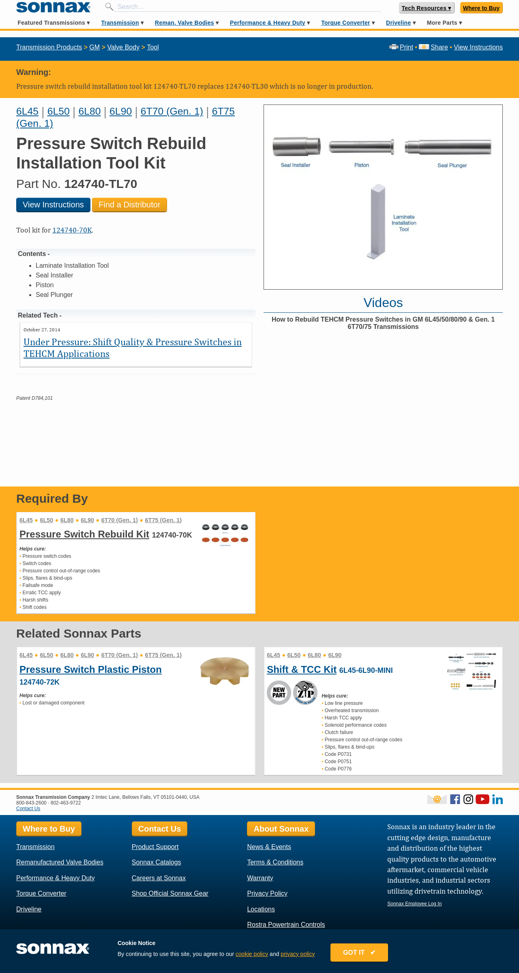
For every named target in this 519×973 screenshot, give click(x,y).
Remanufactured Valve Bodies (59, 862)
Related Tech (38, 315)
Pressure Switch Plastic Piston (90, 669)
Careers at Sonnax (159, 878)
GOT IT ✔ (361, 953)
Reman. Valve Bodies (184, 22)
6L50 (58, 111)
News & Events (269, 846)
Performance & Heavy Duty (267, 22)
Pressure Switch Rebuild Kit (84, 534)
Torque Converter (345, 22)
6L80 (89, 111)
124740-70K (72, 230)
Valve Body (123, 47)
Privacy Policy (267, 893)
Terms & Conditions (275, 862)
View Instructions (478, 47)
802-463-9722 (66, 803)
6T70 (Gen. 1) (172, 111)
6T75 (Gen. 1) (163, 520)
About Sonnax (281, 828)
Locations (261, 909)
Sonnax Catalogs (156, 862)
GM (94, 47)
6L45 (27, 111)
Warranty (260, 878)
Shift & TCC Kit (302, 669)
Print (401, 47)
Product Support (155, 846)
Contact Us (28, 808)
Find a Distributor (129, 204)
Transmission (120, 22)
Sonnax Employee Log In (414, 904)
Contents (32, 253)
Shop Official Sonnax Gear (170, 893)
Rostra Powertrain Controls (286, 924)
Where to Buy (481, 8)
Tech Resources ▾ (426, 8)
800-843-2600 (31, 803)
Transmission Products (49, 47)
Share (433, 47)
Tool (153, 47)
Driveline (398, 22)
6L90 (120, 111)
